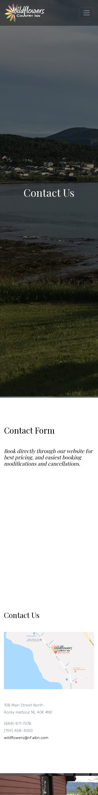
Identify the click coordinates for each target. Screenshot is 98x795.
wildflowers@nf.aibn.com (26, 737)
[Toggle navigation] (86, 13)
